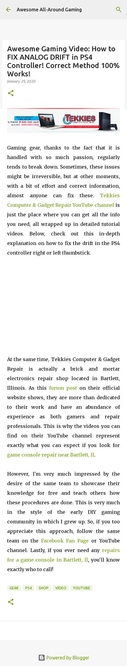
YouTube (81, 588)
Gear (14, 588)
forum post (63, 388)
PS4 (28, 588)
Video (60, 588)
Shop (43, 588)
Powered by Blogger (63, 657)
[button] (10, 94)
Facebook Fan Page (65, 541)
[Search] (118, 9)
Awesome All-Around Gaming (49, 9)
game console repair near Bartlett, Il (50, 455)
